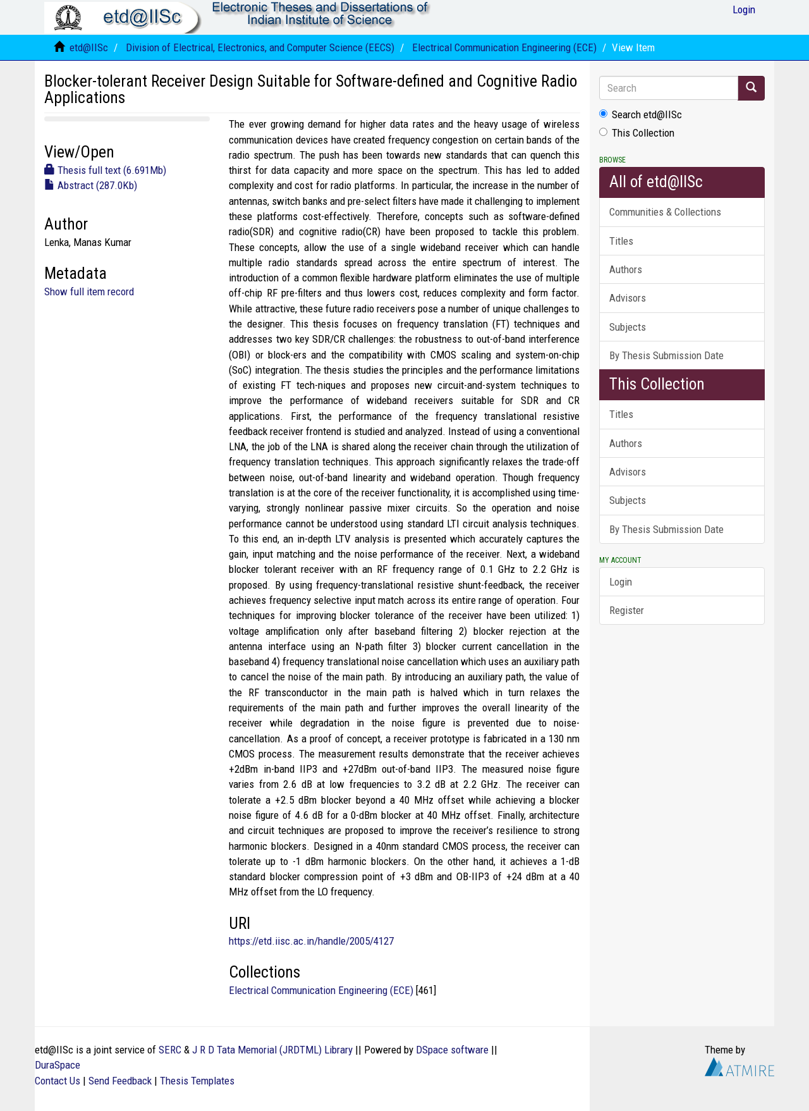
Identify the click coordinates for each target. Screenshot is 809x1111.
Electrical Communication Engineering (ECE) (504, 47)
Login (620, 581)
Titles (621, 241)
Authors (625, 269)
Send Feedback (120, 1080)
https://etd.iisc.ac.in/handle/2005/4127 (311, 941)
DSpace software (452, 1049)
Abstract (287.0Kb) (90, 185)
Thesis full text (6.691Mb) (105, 170)
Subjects (627, 327)
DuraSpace (57, 1065)
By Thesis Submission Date (666, 355)
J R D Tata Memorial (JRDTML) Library (272, 1049)
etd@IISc (89, 47)
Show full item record (89, 291)
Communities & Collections (665, 212)
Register (626, 610)
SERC (170, 1049)
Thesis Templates (197, 1080)
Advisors (627, 298)
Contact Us (57, 1080)
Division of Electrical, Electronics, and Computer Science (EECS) (260, 47)
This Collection (636, 132)
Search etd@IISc (640, 114)
